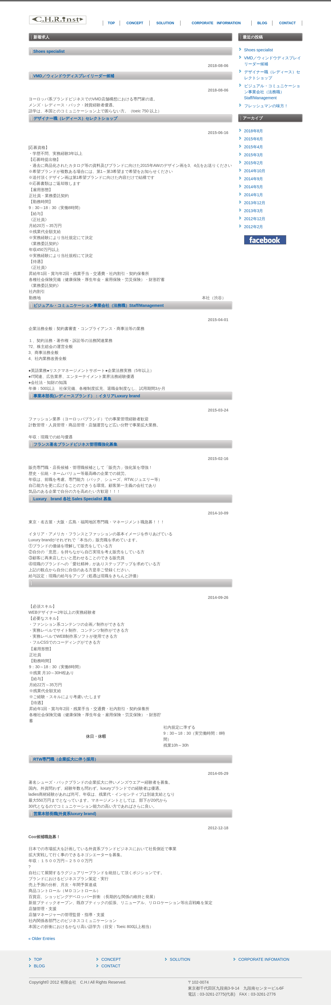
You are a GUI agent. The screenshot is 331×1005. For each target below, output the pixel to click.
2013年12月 (255, 202)
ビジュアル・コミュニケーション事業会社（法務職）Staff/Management (98, 305)
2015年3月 (253, 155)
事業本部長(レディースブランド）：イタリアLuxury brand (86, 396)
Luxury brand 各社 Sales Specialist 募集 (72, 499)
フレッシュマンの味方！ (266, 106)
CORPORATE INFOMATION (263, 959)
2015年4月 (253, 147)
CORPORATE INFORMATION (216, 23)
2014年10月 (255, 171)
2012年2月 (253, 226)
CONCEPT (135, 23)
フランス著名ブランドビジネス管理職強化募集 (75, 444)
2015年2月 (253, 163)
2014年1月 (253, 195)
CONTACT (287, 23)
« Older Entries (42, 938)
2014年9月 (253, 179)
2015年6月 (253, 139)
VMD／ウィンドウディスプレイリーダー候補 (73, 76)
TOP (111, 23)
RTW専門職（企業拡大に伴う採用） (66, 759)
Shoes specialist (49, 51)
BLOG (262, 23)
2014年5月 (253, 187)
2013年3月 (253, 210)
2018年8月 (253, 131)
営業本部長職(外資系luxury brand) (64, 813)
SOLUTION (165, 23)
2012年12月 (255, 218)
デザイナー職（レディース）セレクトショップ (75, 118)
